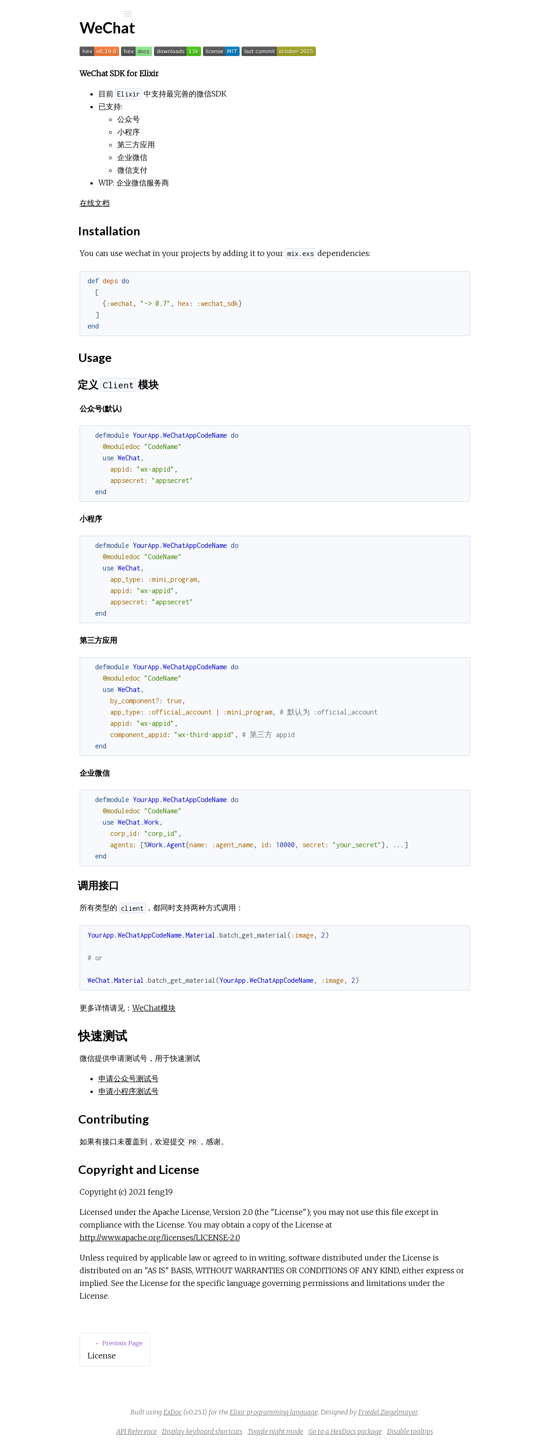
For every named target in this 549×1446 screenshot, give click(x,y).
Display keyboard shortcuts (273, 1431)
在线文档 (185, 203)
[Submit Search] (13, 13)
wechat (42, 38)
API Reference (53, 112)
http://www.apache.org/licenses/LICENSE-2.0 (250, 1237)
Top (41, 153)
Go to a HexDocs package (415, 1431)
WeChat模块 (244, 1007)
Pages (33, 73)
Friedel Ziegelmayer (458, 1412)
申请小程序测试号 (218, 1091)
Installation (52, 164)
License (42, 125)
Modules (39, 86)
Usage (45, 174)
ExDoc (243, 1412)
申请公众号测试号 (218, 1078)
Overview (46, 138)
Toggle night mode (346, 1431)
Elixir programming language (344, 1412)
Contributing (55, 195)
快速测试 (50, 184)
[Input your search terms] (71, 14)
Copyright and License (70, 205)
